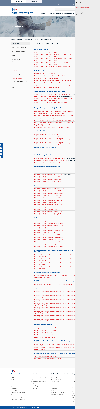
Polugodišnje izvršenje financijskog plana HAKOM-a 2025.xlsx (51, 113)
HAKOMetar (34, 388)
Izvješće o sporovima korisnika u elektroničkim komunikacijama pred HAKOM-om (61, 288)
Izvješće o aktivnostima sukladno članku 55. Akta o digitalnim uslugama (57, 341)
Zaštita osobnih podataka (18, 399)
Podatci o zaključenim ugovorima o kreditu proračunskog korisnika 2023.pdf (55, 122)
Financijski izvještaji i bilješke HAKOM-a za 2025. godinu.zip (50, 158)
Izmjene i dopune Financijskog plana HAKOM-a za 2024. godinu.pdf (53, 80)
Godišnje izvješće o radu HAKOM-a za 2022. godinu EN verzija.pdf (52, 144)
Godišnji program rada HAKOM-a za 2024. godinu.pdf (48, 60)
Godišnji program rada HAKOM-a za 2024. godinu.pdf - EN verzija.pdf (53, 62)
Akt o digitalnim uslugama (64, 4)
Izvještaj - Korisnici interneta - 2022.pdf (45, 335)
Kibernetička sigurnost (57, 394)
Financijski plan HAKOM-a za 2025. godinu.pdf (47, 78)
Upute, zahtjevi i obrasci (18, 51)
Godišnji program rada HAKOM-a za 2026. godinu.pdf (48, 53)
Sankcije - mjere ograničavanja (15, 60)
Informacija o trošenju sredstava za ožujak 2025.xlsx (48, 209)
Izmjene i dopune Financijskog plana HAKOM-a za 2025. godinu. (52, 76)
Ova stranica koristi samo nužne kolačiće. (84, 7)
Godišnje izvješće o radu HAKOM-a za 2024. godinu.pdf (49, 134)
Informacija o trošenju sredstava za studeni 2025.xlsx (48, 191)
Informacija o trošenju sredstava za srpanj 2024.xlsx (48, 232)
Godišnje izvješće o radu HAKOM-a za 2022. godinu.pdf (49, 142)
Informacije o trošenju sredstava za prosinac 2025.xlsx (49, 188)
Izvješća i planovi (17, 78)
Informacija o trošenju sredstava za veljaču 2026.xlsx (48, 179)
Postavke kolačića (81, 3)
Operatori (34, 1)
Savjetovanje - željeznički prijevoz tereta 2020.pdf (47, 358)
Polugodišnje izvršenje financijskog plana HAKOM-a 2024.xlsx (51, 118)
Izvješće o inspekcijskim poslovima (45, 148)
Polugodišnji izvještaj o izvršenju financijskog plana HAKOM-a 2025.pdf (53, 111)
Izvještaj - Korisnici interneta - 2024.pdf (45, 330)
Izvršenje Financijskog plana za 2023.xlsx (45, 104)
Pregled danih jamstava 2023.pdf (43, 125)
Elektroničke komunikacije (70, 13)
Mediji (12, 384)
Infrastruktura (55, 386)
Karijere (43, 4)
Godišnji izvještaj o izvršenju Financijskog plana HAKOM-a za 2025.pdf (53, 94)
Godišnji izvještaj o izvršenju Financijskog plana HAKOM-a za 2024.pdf (53, 98)
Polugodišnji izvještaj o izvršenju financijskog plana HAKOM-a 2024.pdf (53, 115)
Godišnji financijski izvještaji (43, 155)
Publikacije (34, 383)
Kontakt (37, 4)
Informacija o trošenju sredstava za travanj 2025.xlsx (48, 207)
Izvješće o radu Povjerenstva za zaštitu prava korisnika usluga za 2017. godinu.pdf (56, 284)
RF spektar (54, 377)
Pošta (32, 379)
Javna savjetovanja (51, 4)
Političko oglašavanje (16, 397)
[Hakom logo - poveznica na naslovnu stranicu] (22, 10)
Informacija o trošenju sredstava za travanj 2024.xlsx (48, 239)
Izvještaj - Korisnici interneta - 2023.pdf (45, 332)
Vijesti (23, 4)
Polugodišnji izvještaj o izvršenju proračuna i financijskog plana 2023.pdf (54, 120)
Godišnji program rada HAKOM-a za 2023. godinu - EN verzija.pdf (52, 66)
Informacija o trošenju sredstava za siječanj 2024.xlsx (48, 246)
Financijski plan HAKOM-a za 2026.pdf (44, 73)
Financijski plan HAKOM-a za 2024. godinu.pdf (47, 82)
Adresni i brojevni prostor (58, 383)
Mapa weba (14, 388)
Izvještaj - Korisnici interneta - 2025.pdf (45, 328)
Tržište (13, 87)
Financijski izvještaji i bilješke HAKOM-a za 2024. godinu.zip (50, 160)
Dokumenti (52, 13)
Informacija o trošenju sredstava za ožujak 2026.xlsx (48, 177)
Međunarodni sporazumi (18, 65)
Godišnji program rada (41, 49)
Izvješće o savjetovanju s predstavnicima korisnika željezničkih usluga (57, 353)
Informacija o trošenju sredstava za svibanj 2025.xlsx (48, 204)
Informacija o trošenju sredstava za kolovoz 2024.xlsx (48, 230)
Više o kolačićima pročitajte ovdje (82, 7)
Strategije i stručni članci (19, 74)
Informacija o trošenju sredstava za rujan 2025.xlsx (48, 195)
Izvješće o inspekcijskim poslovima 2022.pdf (46, 151)
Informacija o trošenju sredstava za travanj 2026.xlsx (48, 174)
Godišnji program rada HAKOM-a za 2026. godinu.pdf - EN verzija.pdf (53, 54)
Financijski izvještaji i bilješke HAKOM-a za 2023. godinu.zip (50, 162)
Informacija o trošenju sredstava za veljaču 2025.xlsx (48, 211)
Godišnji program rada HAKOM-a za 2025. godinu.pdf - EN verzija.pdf (53, 58)
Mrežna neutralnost (17, 83)
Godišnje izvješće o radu (42, 131)
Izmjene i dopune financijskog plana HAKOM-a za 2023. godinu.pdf (52, 85)
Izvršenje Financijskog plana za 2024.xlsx (45, 100)
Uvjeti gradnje (55, 388)
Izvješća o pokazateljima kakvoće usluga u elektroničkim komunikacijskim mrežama (58, 251)
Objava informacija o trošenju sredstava (47, 166)
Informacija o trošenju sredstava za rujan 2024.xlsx (48, 228)
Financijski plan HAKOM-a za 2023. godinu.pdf (47, 87)
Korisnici (18, 1)
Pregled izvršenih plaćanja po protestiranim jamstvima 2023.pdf (52, 127)
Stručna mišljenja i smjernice (20, 73)
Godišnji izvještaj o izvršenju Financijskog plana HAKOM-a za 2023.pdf (53, 102)
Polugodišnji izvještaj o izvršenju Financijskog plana (51, 108)
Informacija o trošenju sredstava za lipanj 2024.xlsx (48, 235)
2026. (36, 171)
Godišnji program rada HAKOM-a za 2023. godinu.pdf (48, 64)
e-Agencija (44, 13)
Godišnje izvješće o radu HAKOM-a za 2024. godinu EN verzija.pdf (52, 136)
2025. (36, 185)
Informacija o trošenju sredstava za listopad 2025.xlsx (48, 193)
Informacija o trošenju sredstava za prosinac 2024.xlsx (49, 221)
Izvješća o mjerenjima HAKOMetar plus (47, 272)
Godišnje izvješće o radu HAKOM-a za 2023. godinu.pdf (49, 138)
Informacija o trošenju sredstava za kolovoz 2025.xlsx (48, 198)
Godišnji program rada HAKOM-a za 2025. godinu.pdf (48, 57)
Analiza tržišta (55, 381)
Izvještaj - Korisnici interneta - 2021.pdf (44, 337)
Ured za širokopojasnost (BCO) (59, 392)
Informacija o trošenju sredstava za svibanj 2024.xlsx (48, 237)
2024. (36, 218)
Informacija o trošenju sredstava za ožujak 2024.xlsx (48, 241)
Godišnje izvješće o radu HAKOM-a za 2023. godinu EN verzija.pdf (52, 140)
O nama (18, 4)
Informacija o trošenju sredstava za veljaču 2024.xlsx (48, 244)
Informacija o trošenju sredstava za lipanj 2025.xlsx (48, 202)
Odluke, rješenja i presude (18, 47)
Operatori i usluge (56, 379)
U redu (80, 13)
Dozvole (74, 385)
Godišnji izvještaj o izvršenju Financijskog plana (50, 91)
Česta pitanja (30, 4)
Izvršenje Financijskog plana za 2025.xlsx (45, 96)
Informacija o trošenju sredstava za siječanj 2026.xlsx (48, 181)
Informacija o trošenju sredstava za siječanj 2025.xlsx (48, 214)
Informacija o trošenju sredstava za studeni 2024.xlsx (48, 223)
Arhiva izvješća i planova (20, 81)
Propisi (13, 55)
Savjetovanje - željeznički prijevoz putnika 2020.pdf (48, 356)
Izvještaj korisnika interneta (43, 324)
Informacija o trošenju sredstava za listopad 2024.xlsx (49, 225)
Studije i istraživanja (17, 76)
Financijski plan (39, 70)
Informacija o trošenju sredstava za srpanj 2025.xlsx (48, 200)
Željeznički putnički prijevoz (38, 381)
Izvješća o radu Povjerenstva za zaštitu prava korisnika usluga (54, 281)
